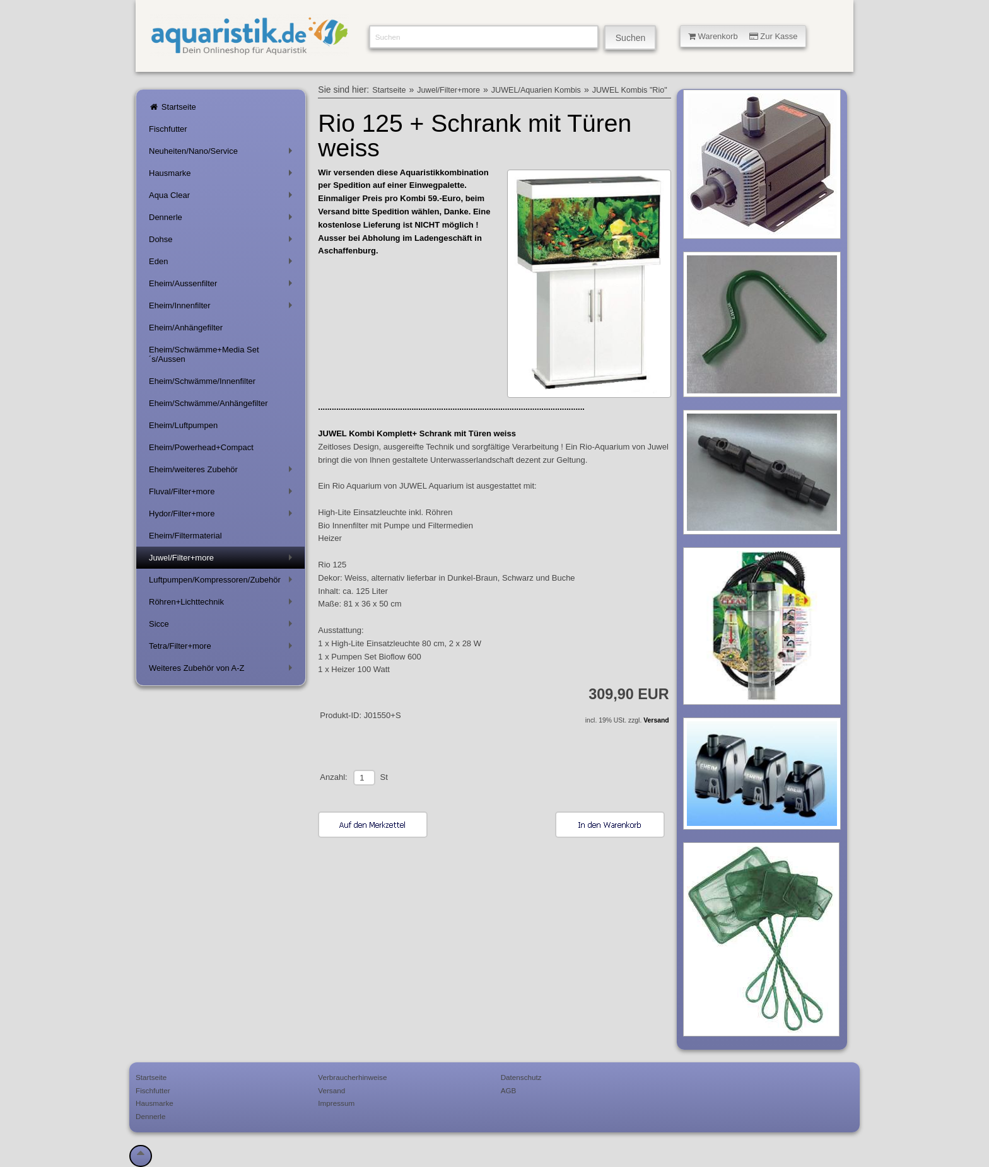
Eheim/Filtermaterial (185, 535)
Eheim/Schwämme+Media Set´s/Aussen (204, 354)
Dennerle (223, 219)
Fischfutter (168, 129)
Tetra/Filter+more (223, 648)
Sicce (223, 626)
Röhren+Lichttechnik (223, 604)
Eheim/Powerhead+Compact (201, 447)
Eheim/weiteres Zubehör (223, 472)
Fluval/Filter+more (223, 494)
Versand (656, 720)
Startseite (172, 107)
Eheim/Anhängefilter (186, 327)
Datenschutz (521, 1077)
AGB (509, 1090)
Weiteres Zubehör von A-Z (223, 670)
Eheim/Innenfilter (223, 308)
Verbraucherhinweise (352, 1077)
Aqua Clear (223, 197)
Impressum (336, 1103)
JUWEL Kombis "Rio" (629, 90)
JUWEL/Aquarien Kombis (536, 90)
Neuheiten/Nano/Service (223, 153)
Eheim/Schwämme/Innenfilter (202, 381)
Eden (223, 264)
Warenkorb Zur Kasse (743, 36)
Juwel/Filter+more (223, 560)
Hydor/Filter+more (223, 516)
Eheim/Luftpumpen (183, 425)
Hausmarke (223, 175)
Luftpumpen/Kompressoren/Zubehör (223, 582)
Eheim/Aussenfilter (223, 286)
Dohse (223, 242)
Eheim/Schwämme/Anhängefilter (208, 403)
